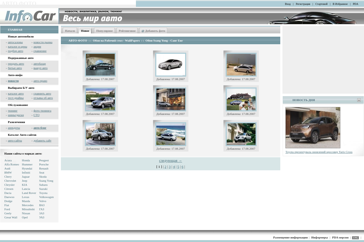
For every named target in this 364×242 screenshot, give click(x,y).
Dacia (7, 192)
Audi (7, 168)
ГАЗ (41, 209)
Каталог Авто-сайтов (22, 134)
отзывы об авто (43, 97)
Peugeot (44, 160)
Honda (26, 160)
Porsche (44, 164)
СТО (36, 115)
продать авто (16, 63)
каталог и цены (17, 46)
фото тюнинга (42, 110)
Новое (85, 30)
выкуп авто (40, 68)
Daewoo (9, 197)
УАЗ (41, 217)
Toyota (43, 192)
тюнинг (12, 110)
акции (37, 46)
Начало (70, 30)
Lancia (26, 188)
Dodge (8, 201)
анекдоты (14, 127)
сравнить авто (42, 93)
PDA (355, 3)
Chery (8, 176)
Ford (7, 209)
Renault (43, 168)
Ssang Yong (46, 180)
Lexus (25, 197)
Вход (288, 3)
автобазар (39, 63)
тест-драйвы (16, 97)
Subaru (43, 184)
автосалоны (15, 42)
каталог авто (16, 93)
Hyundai (27, 168)
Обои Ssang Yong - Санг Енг (164, 40)
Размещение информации (290, 237)
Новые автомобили (21, 36)
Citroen (8, 188)
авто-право (40, 80)
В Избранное (340, 3)
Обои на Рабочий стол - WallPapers (116, 40)
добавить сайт (42, 140)
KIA (24, 184)
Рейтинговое (127, 30)
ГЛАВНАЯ (15, 29)
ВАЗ (42, 205)
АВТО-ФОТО (78, 40)
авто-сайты (15, 140)
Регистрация (303, 3)
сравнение (39, 50)
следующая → (170, 161)
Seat (41, 172)
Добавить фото (153, 30)
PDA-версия (340, 237)
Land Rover (29, 192)
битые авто (15, 68)
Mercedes (28, 205)
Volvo (42, 201)
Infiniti (26, 172)
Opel (25, 217)
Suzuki (43, 188)
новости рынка (42, 42)
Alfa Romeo (11, 164)
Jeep (24, 180)
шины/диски (16, 115)
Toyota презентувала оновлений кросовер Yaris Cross (319, 151)
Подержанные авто (21, 57)
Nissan (26, 213)
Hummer (27, 164)
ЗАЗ (41, 213)
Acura (8, 160)
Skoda (43, 176)
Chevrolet (10, 180)
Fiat (6, 205)
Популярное (104, 30)
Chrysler (9, 184)
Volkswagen (46, 197)
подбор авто (15, 50)
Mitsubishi (28, 209)
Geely (7, 213)
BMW (8, 172)
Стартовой (321, 3)
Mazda (26, 201)
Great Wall (10, 217)
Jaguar (26, 176)
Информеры (319, 237)
